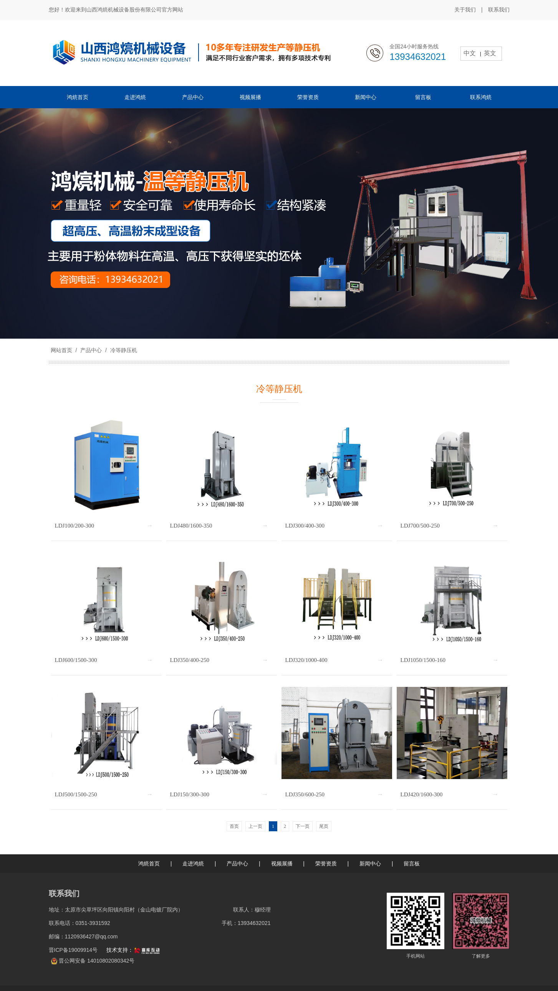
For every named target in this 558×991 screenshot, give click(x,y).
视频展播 (282, 863)
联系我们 (499, 10)
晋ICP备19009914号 (74, 950)
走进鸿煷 (193, 863)
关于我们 (465, 10)
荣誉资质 (326, 863)
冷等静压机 (123, 350)
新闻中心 (370, 863)
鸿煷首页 (149, 863)
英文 (490, 53)
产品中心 (91, 350)
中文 (470, 53)
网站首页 (61, 350)
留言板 (412, 863)
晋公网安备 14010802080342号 (96, 961)
